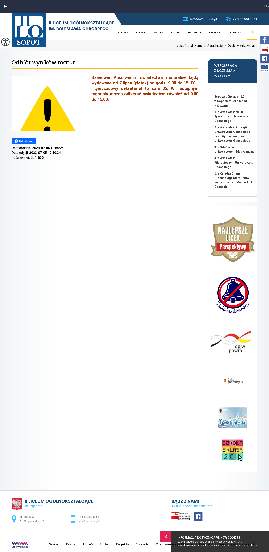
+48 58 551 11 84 (241, 18)
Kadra (175, 33)
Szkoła (123, 33)
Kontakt (236, 33)
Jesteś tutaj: (186, 45)
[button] (5, 6)
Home (199, 45)
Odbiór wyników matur (43, 62)
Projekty (194, 33)
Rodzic (141, 33)
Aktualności (213, 45)
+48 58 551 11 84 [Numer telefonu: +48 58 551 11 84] (88, 516)
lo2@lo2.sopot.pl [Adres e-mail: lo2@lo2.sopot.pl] (88, 521)
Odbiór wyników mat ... (240, 45)
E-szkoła (215, 33)
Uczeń (158, 33)
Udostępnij (24, 141)
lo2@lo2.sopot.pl (200, 19)
